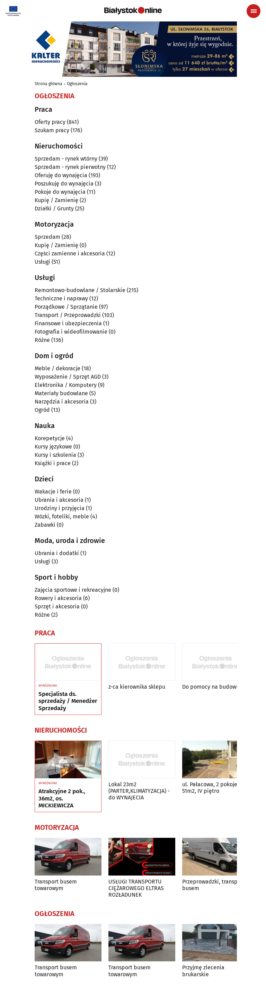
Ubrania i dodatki (57, 553)
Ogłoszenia (77, 83)
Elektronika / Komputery (66, 385)
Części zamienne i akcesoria (70, 253)
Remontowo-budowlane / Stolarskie (80, 290)
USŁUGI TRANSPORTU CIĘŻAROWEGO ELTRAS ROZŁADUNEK (136, 888)
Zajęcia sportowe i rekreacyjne (73, 590)
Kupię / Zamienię (56, 200)
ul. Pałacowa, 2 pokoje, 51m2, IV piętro (210, 787)
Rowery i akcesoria (58, 598)
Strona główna (48, 83)
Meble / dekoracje (57, 368)
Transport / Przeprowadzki (68, 315)
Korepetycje (50, 438)
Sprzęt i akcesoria (57, 606)
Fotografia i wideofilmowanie (71, 331)
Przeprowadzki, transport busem (213, 884)
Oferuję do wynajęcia (61, 175)
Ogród (42, 410)
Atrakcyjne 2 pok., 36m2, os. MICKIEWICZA (61, 798)
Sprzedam (47, 237)
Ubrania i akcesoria (59, 500)
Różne (42, 340)
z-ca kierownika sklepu (136, 686)
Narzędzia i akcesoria (62, 401)
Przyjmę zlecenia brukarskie (203, 970)
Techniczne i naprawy (61, 298)
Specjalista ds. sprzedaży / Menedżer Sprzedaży (67, 701)
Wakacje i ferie (53, 491)
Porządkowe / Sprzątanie (66, 306)
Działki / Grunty (54, 208)
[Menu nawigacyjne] (253, 11)
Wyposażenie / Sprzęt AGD (68, 376)
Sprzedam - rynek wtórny (66, 158)
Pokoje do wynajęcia (60, 192)
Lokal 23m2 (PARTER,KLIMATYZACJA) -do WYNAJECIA (139, 791)
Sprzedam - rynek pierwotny (70, 167)
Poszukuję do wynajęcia (64, 183)
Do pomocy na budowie (211, 686)
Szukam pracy (52, 130)
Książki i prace (53, 463)
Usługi (42, 262)
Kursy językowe (53, 446)
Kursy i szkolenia (55, 455)
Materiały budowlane (61, 393)
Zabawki (45, 525)
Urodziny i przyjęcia (60, 508)
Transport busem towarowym (56, 884)
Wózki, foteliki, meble (62, 516)
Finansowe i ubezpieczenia (68, 323)
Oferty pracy (50, 122)
